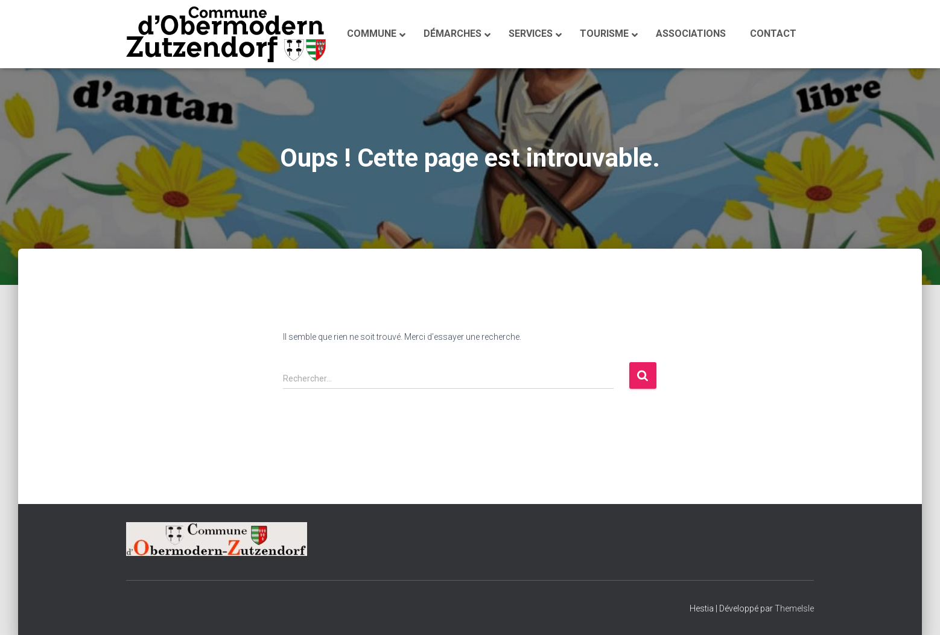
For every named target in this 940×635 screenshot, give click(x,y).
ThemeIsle (794, 608)
